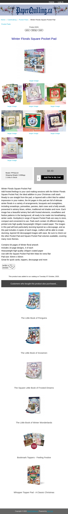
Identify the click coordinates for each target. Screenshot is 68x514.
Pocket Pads (23, 20)
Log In (60, 2)
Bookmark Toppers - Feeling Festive (34, 457)
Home (51, 2)
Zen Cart (50, 511)
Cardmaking (12, 20)
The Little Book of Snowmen (34, 353)
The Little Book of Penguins (34, 318)
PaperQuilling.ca (32, 511)
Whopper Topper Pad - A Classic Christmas (34, 492)
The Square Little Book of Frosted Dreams (34, 388)
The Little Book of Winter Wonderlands (34, 422)
